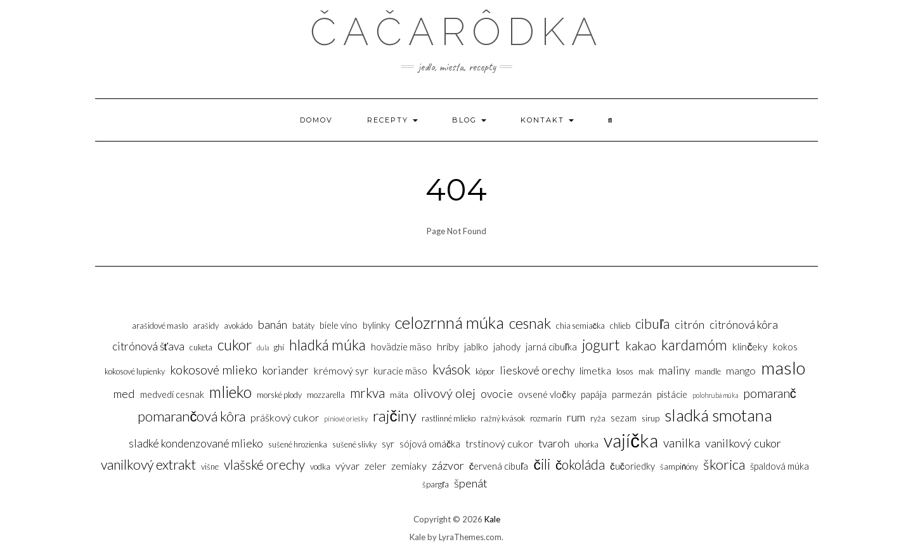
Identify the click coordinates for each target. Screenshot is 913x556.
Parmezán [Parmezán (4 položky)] (632, 394)
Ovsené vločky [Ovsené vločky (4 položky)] (546, 394)
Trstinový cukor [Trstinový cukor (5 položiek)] (499, 443)
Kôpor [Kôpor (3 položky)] (485, 371)
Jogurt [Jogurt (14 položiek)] (601, 345)
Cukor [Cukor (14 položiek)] (234, 345)
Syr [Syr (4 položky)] (388, 444)
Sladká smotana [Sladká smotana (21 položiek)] (718, 415)
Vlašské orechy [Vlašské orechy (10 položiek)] (264, 464)
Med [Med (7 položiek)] (124, 393)
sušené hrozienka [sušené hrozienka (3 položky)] (297, 444)
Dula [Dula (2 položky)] (263, 347)
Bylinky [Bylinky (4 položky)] (376, 325)
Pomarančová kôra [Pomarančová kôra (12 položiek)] (191, 416)
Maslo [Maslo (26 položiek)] (783, 367)
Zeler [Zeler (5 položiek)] (375, 466)
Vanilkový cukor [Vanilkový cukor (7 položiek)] (743, 443)
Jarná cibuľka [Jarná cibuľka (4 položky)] (551, 346)
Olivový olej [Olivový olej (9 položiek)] (444, 392)
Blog (469, 120)
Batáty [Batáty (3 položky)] (303, 326)
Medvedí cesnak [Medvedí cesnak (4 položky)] (172, 394)
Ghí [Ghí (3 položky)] (279, 347)
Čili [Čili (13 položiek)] (542, 464)
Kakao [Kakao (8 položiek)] (640, 345)
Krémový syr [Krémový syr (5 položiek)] (341, 370)
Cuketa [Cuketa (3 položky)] (201, 347)
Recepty (392, 120)
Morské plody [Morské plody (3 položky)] (279, 395)
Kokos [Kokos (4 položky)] (785, 346)
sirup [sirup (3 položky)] (650, 418)
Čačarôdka (457, 32)
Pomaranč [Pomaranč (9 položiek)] (769, 392)
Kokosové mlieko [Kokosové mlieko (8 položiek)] (213, 369)
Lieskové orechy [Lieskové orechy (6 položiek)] (537, 370)
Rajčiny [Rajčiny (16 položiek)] (394, 415)
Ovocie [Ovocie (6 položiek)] (497, 393)
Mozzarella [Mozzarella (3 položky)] (326, 395)
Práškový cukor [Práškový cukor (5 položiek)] (284, 417)
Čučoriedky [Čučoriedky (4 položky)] (632, 466)
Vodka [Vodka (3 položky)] (320, 466)
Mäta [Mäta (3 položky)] (399, 395)
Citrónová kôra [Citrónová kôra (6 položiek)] (743, 324)
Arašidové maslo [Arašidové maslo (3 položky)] (160, 326)
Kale (492, 519)
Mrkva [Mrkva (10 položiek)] (367, 392)
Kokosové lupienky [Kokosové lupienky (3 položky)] (135, 371)
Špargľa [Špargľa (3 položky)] (435, 484)
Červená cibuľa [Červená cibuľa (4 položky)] (499, 466)
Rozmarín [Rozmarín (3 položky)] (546, 418)
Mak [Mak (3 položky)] (646, 371)
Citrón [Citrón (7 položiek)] (689, 324)
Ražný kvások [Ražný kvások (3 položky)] (503, 418)
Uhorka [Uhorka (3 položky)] (586, 444)
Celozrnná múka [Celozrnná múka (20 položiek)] (449, 322)
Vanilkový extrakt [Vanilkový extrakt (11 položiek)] (148, 464)
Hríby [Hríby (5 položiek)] (448, 346)
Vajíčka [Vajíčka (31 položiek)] (631, 440)
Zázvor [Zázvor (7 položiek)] (448, 465)
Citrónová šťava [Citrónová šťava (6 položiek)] (148, 346)
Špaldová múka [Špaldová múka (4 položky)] (779, 466)
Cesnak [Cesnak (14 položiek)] (530, 323)
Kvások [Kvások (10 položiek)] (451, 369)
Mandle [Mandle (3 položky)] (708, 371)
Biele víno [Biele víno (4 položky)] (339, 325)
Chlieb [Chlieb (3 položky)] (620, 326)
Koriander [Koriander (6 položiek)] (285, 370)
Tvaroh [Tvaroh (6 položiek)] (553, 443)
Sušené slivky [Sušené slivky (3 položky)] (354, 444)
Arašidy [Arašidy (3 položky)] (206, 326)
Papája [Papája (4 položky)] (594, 394)
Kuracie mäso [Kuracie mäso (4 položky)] (400, 371)
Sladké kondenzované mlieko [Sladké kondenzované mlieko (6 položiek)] (196, 443)
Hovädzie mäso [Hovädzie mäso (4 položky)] (401, 346)
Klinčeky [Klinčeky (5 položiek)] (750, 346)
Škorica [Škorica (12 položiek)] (724, 464)
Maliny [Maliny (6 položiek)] (674, 370)
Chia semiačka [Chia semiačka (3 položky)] (580, 326)
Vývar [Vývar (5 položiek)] (347, 466)
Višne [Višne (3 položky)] (210, 466)
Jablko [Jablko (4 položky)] (476, 346)
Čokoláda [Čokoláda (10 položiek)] (580, 464)
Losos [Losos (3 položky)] (624, 371)
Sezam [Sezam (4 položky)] (624, 418)
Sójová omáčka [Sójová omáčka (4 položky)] (429, 444)
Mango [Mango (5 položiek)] (741, 370)
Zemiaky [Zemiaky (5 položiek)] (409, 466)
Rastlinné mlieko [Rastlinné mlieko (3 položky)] (449, 418)
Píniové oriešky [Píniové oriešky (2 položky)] (346, 418)
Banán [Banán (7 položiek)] (272, 324)
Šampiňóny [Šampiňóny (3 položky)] (679, 466)
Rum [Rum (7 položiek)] (576, 417)
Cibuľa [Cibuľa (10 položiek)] (652, 323)
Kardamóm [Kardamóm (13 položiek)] (694, 345)
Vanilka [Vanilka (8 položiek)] (681, 442)
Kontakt (547, 120)
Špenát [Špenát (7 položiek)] (471, 483)
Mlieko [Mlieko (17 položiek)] (230, 392)
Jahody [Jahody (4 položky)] (507, 346)
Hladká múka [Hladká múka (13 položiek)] (327, 345)
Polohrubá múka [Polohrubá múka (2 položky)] (715, 395)
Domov (316, 120)
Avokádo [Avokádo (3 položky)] (238, 326)
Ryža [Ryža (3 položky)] (597, 418)
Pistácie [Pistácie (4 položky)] (672, 394)
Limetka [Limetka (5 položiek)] (595, 370)
